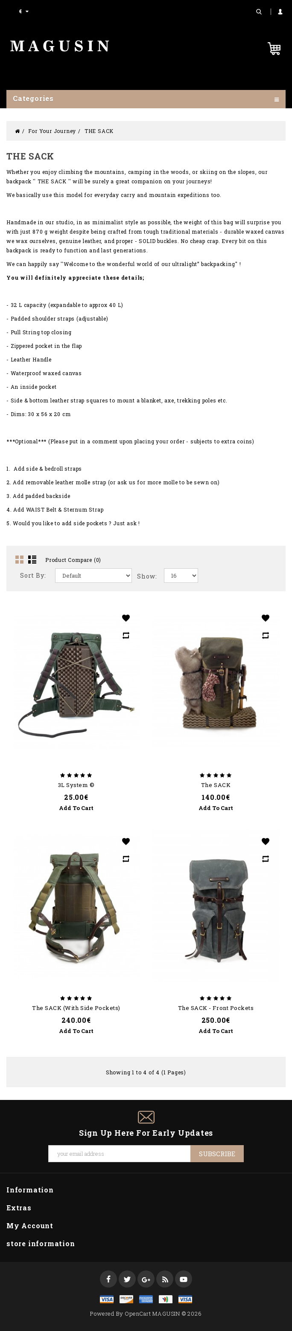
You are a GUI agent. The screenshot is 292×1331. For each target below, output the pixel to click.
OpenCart (138, 1313)
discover (126, 1299)
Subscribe (217, 1153)
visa (107, 1299)
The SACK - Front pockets (216, 1008)
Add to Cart (76, 808)
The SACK (216, 785)
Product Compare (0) (73, 559)
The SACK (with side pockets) (76, 1008)
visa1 (185, 1299)
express (146, 1299)
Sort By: (33, 575)
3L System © (76, 785)
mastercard (165, 1299)
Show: (147, 576)
